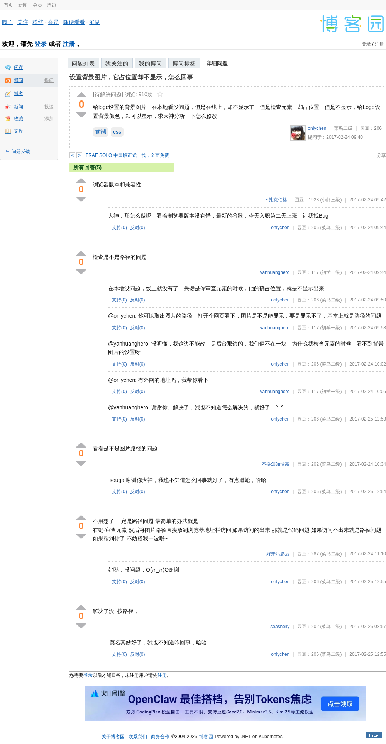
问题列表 (83, 63)
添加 (49, 118)
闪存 (18, 67)
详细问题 (217, 63)
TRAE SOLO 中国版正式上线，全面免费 (127, 155)
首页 (8, 5)
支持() (119, 227)
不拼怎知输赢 (276, 464)
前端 (100, 132)
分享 (381, 155)
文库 (18, 131)
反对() (137, 227)
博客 (18, 93)
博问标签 (184, 63)
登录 (40, 44)
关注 (22, 22)
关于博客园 (113, 736)
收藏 (18, 118)
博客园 (206, 736)
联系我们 (138, 736)
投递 (49, 106)
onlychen (317, 128)
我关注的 (117, 63)
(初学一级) (331, 272)
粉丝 (37, 22)
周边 (51, 5)
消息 (94, 22)
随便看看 (74, 22)
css (117, 132)
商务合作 (160, 736)
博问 (18, 80)
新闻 (22, 5)
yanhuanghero (275, 272)
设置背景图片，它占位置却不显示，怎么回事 (131, 77)
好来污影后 (278, 554)
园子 (7, 22)
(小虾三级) (331, 200)
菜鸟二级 (343, 128)
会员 (37, 5)
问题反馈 (21, 151)
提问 (49, 80)
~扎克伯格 (276, 200)
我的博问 (150, 63)
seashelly (280, 626)
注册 (69, 44)
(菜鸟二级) (331, 227)
